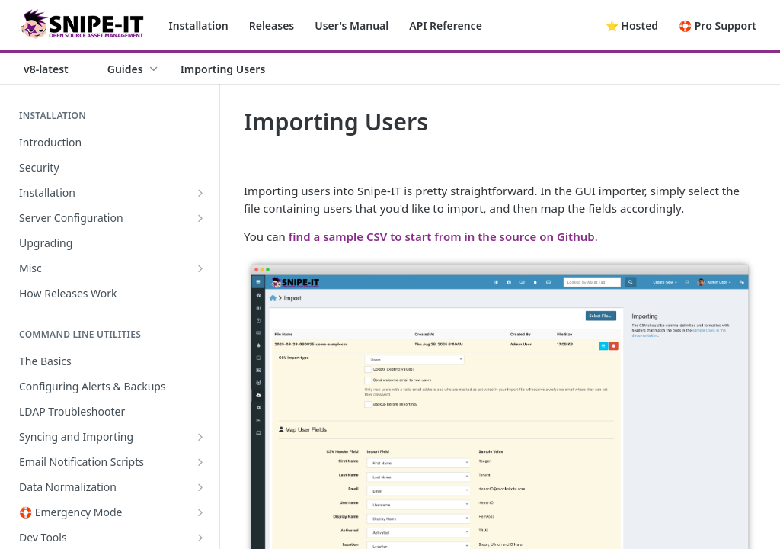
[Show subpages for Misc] (200, 268)
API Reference (445, 25)
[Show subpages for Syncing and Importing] (200, 437)
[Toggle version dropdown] (55, 68)
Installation (199, 25)
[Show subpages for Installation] (200, 193)
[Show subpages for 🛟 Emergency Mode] (200, 512)
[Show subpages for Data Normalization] (200, 487)
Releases (272, 25)
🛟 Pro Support (717, 25)
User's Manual (351, 25)
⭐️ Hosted (632, 25)
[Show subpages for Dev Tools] (200, 537)
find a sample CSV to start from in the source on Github (442, 236)
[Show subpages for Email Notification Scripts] (200, 462)
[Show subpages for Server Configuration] (200, 218)
